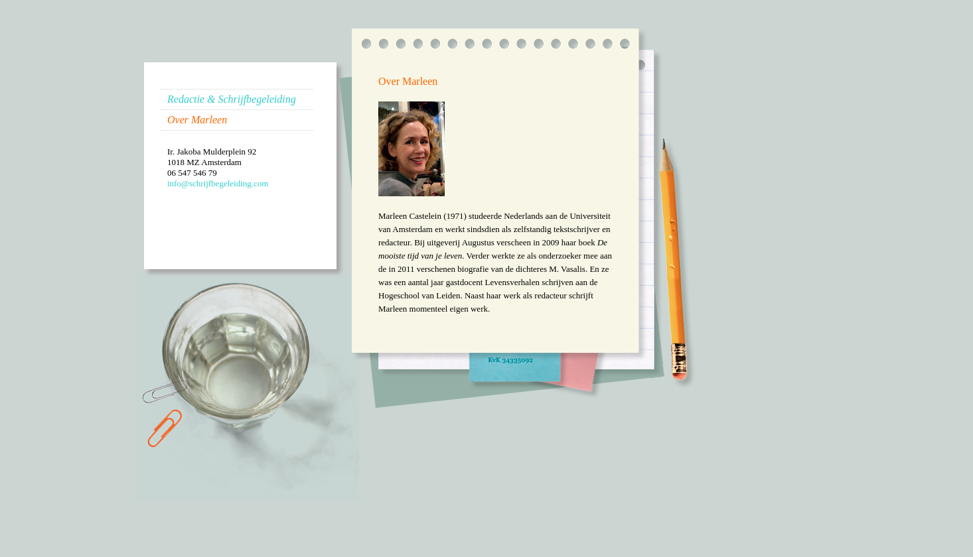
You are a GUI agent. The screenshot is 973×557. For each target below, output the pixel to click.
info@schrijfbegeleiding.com (217, 183)
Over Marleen (197, 119)
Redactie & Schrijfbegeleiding (231, 99)
